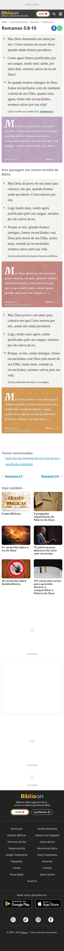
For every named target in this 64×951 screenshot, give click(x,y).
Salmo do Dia (47, 841)
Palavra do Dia (17, 848)
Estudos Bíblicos (16, 835)
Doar (43, 13)
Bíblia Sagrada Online (15, 14)
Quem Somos (47, 874)
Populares (16, 861)
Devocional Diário (47, 848)
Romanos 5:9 (51, 476)
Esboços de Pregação (47, 835)
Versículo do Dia (17, 841)
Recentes (47, 861)
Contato (47, 868)
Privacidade (16, 874)
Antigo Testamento (16, 854)
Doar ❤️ (19, 812)
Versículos (17, 828)
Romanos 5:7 (12, 476)
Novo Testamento (47, 854)
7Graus (24, 932)
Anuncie (32, 881)
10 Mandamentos (47, 828)
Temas (16, 868)
